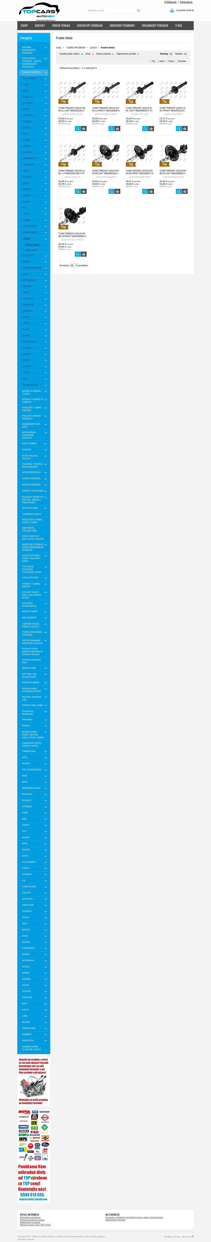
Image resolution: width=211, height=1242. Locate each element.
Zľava (171, 61)
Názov (77, 54)
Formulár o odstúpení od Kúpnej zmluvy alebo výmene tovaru (134, 1217)
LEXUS (93, 47)
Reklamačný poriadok (30, 1222)
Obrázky (164, 54)
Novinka (182, 61)
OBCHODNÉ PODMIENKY (122, 25)
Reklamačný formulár (115, 1220)
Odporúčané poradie (126, 54)
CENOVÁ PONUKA (61, 25)
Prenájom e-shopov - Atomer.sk (179, 1237)
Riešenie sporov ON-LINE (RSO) (35, 1225)
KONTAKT (40, 25)
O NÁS (178, 25)
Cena (88, 54)
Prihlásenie (170, 2)
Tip (153, 61)
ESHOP (24, 25)
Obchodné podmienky (30, 1217)
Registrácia (186, 2)
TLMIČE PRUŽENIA (75, 47)
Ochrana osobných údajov (32, 1220)
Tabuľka (178, 54)
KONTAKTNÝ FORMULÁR (90, 25)
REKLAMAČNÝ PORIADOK (155, 25)
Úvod (58, 47)
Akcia (161, 61)
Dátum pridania (103, 54)
